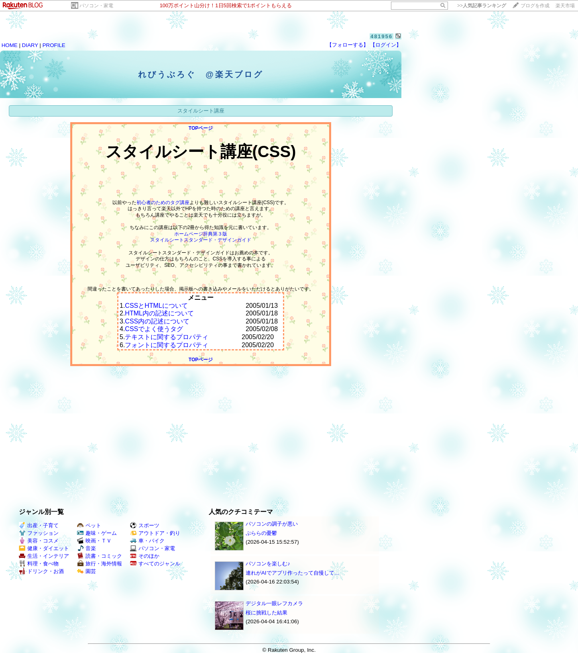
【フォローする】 (347, 45)
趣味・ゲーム (97, 533)
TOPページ (201, 128)
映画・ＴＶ (94, 541)
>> (481, 5)
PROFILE (54, 45)
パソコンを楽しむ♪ (268, 564)
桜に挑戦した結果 (266, 613)
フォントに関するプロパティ (166, 345)
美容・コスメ (39, 541)
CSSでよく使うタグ (154, 328)
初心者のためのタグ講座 (162, 202)
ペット (89, 525)
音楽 (86, 548)
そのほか (144, 556)
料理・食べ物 (39, 564)
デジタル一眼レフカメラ (274, 603)
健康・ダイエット (44, 548)
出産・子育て (39, 525)
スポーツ (144, 525)
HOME (10, 45)
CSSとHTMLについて (156, 305)
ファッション (39, 533)
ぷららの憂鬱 (261, 533)
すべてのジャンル (155, 564)
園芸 (86, 571)
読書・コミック (99, 556)
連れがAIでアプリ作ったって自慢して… (293, 573)
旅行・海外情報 (99, 564)
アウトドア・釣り (155, 533)
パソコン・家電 (96, 5)
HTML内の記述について (159, 313)
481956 (381, 36)
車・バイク (147, 541)
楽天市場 (565, 5)
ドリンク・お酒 (41, 571)
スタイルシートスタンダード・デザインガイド (200, 240)
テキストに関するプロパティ (166, 337)
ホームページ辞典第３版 (200, 234)
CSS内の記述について (157, 321)
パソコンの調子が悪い (272, 524)
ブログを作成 (535, 5)
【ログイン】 (385, 45)
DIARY (30, 45)
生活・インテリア (44, 556)
